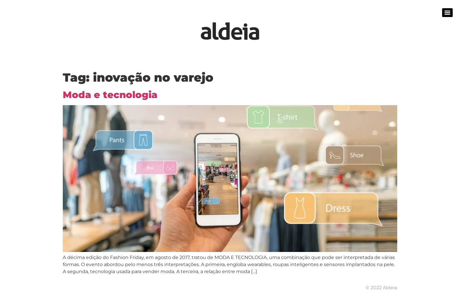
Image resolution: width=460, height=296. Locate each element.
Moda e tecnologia (110, 94)
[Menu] (447, 12)
